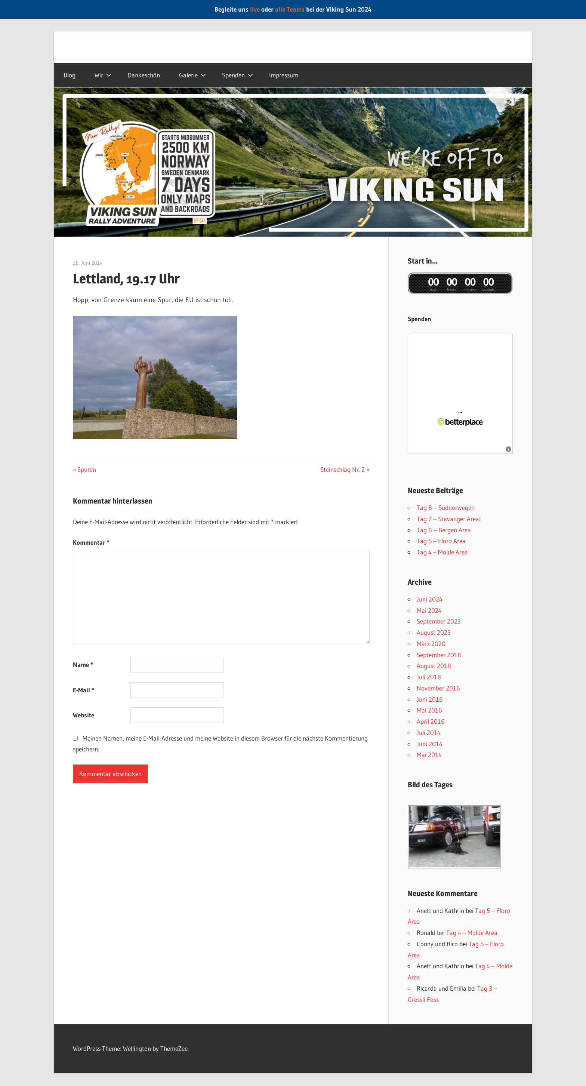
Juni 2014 (429, 744)
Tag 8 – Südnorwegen (446, 507)
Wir (103, 75)
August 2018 (434, 666)
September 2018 (439, 655)
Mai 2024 (429, 610)
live (255, 9)
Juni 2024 (429, 599)
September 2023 (439, 621)
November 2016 (438, 688)
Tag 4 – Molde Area (442, 552)
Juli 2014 (429, 732)
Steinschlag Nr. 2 (342, 469)
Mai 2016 (429, 710)
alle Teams (290, 9)
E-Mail (83, 690)
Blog (69, 75)
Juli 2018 (429, 677)
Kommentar (91, 542)
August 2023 (434, 632)
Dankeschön (143, 75)
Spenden (237, 75)
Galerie (192, 75)
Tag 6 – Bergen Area (444, 530)
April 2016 (431, 721)
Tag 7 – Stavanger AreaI (449, 519)
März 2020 (431, 643)
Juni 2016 (430, 699)
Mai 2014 (429, 755)
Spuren (86, 469)
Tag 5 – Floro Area (441, 541)
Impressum (283, 75)
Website (83, 715)
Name (83, 664)
